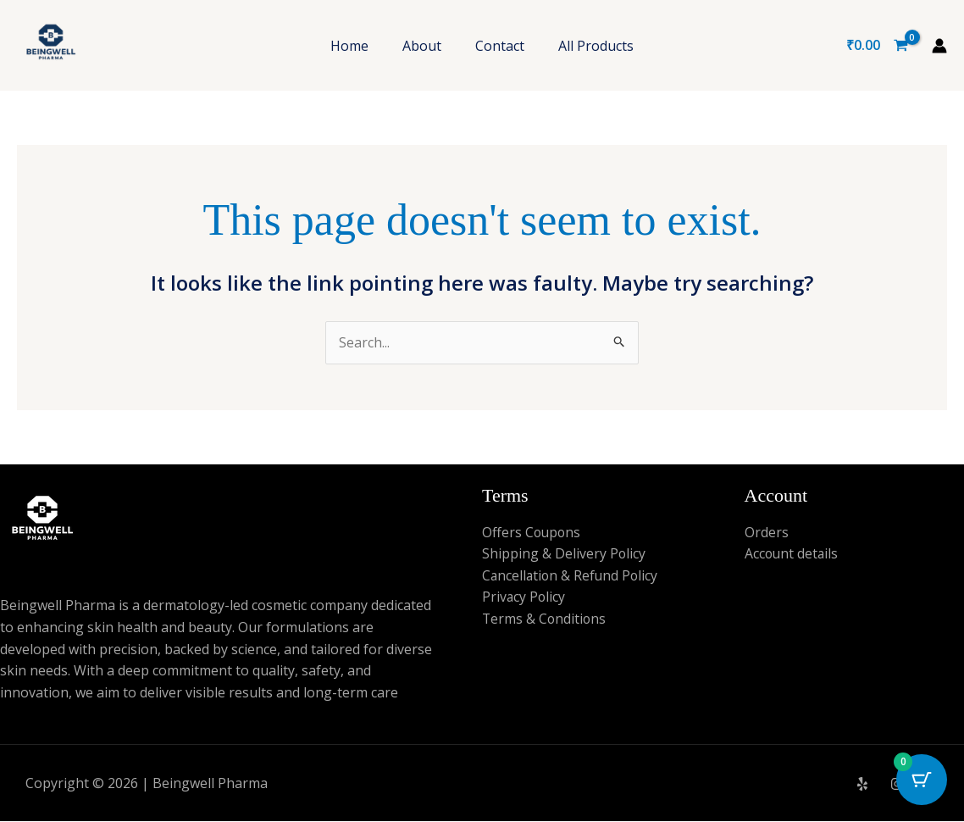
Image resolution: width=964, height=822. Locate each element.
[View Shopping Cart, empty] (877, 45)
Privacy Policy (524, 597)
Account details (792, 554)
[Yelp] (862, 784)
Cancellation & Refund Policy (572, 575)
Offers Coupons (532, 532)
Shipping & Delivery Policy (564, 554)
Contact (499, 45)
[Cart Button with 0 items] (921, 779)
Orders (767, 532)
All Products (596, 45)
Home (349, 45)
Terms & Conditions (545, 619)
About (421, 45)
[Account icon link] (939, 45)
